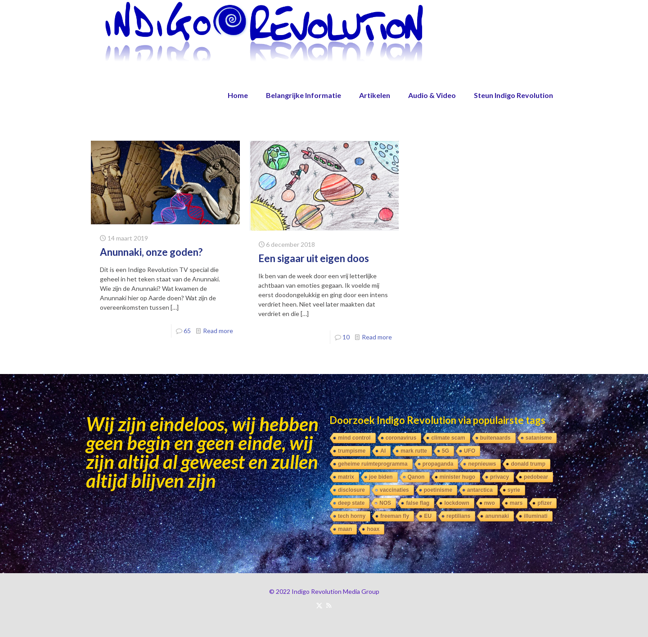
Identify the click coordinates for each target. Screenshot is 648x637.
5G (445, 451)
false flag (417, 503)
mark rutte (413, 451)
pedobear (536, 477)
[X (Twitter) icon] (319, 605)
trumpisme (351, 451)
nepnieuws (482, 464)
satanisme (539, 438)
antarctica (480, 490)
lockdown (456, 503)
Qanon (416, 477)
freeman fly (394, 516)
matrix (346, 477)
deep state (351, 503)
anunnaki (497, 516)
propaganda (438, 464)
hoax (373, 529)
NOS (385, 503)
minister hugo (457, 477)
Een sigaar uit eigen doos (313, 258)
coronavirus (401, 438)
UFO (469, 451)
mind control (354, 438)
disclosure (351, 490)
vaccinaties (394, 490)
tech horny (351, 516)
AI (383, 451)
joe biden (381, 477)
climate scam (448, 438)
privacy (499, 477)
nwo (489, 503)
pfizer (544, 503)
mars (516, 503)
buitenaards (495, 438)
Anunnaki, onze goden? (151, 252)
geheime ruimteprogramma (373, 464)
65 (187, 330)
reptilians (458, 516)
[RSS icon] (328, 605)
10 (346, 337)
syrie (514, 490)
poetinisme (438, 490)
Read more (218, 330)
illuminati (536, 516)
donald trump (528, 464)
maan (345, 529)
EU (428, 516)
